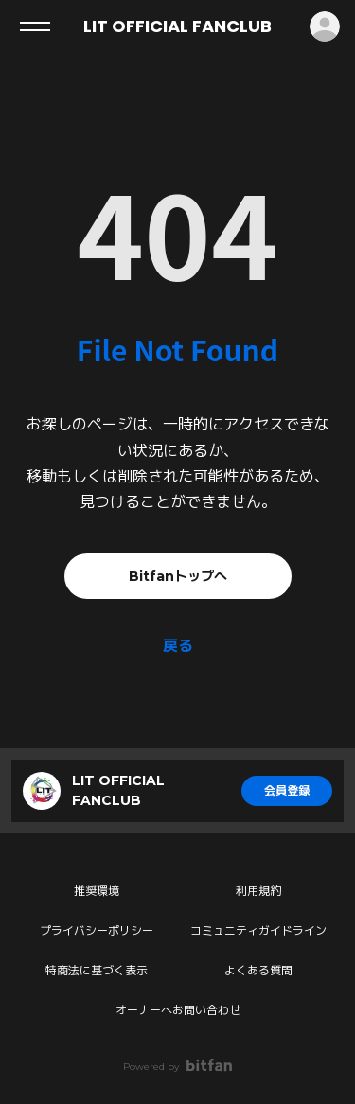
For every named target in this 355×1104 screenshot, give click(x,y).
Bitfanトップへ (178, 576)
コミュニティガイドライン (258, 930)
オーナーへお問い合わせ (177, 1010)
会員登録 (287, 790)
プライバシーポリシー (96, 930)
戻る (178, 646)
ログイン (325, 26)
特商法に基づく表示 (96, 970)
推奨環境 (96, 891)
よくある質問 (258, 970)
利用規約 (258, 891)
